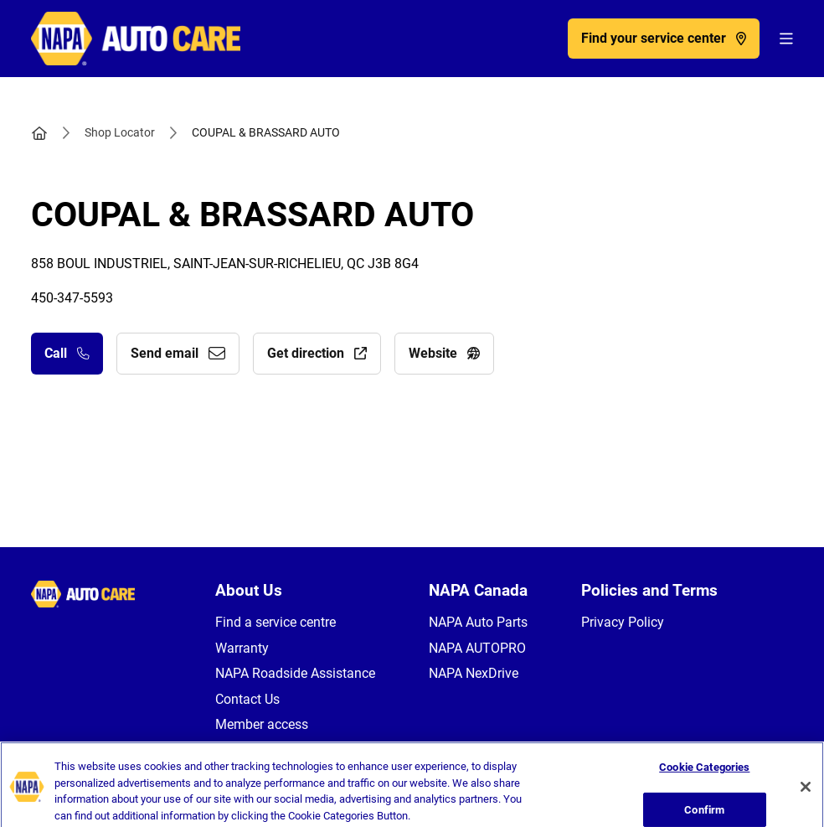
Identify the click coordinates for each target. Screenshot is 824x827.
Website (444, 353)
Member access (261, 724)
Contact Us (247, 699)
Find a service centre (275, 622)
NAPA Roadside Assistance (295, 673)
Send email (178, 353)
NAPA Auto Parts (478, 622)
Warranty (242, 648)
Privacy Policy (622, 622)
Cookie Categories (704, 793)
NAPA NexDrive (473, 673)
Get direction (317, 353)
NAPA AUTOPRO (477, 648)
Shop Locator (120, 132)
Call (67, 353)
